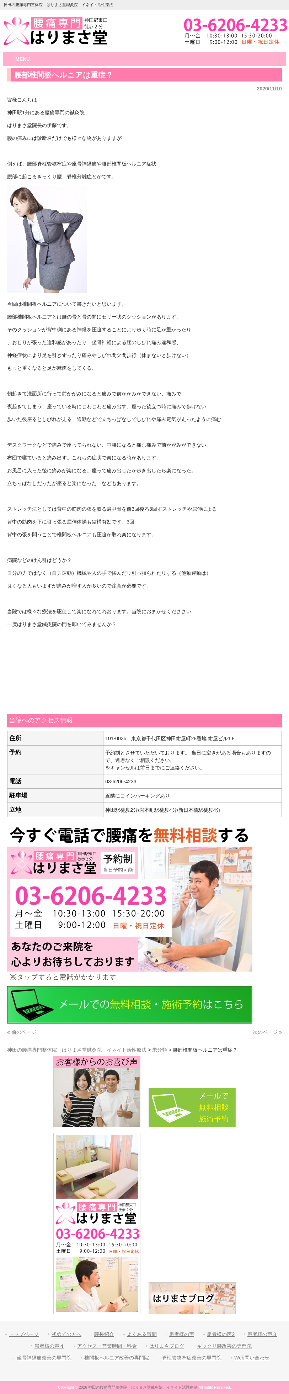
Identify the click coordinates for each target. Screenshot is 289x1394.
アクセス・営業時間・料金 (107, 1346)
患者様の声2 (221, 1334)
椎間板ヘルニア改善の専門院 (116, 1358)
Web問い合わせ (251, 1358)
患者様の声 (181, 1334)
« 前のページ (21, 1032)
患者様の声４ (49, 1346)
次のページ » (267, 1032)
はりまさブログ (166, 1346)
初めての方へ (66, 1334)
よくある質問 (142, 1334)
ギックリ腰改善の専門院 (224, 1346)
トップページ (24, 1334)
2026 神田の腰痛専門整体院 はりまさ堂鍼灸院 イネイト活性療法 (138, 1387)
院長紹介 (104, 1334)
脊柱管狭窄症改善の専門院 (191, 1358)
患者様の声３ (262, 1334)
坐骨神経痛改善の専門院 (44, 1358)
